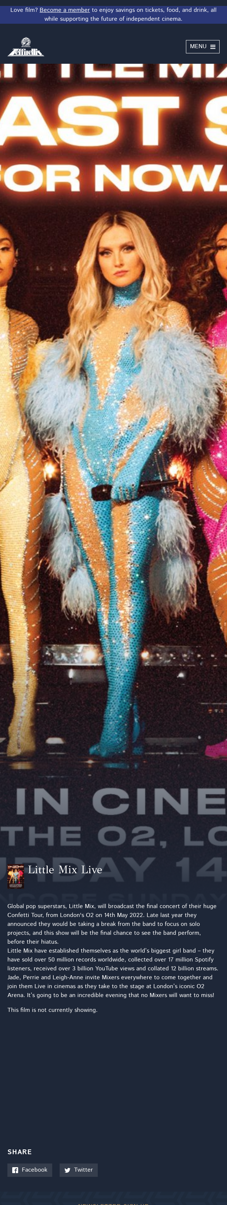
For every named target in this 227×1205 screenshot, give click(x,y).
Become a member (65, 10)
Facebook (29, 1170)
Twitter (78, 1170)
